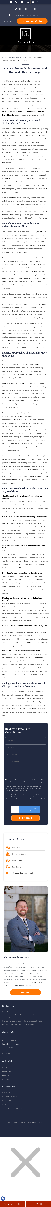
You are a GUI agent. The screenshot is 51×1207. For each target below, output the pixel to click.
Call (16, 2)
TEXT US (38, 1204)
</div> (16, 1197)
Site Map (5, 1080)
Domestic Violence (9, 1096)
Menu (38, 2)
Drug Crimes (7, 1101)
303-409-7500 (27, 9)
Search (27, 2)
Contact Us (6, 1071)
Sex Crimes (6, 1105)
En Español (7, 21)
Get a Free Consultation (32, 21)
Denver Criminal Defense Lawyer (14, 58)
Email (22, 2)
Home (11, 2)
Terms (31, 811)
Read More (25, 992)
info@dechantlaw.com (10, 1044)
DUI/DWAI (6, 1092)
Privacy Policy (23, 790)
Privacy (27, 811)
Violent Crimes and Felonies (12, 1109)
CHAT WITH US (13, 1204)
